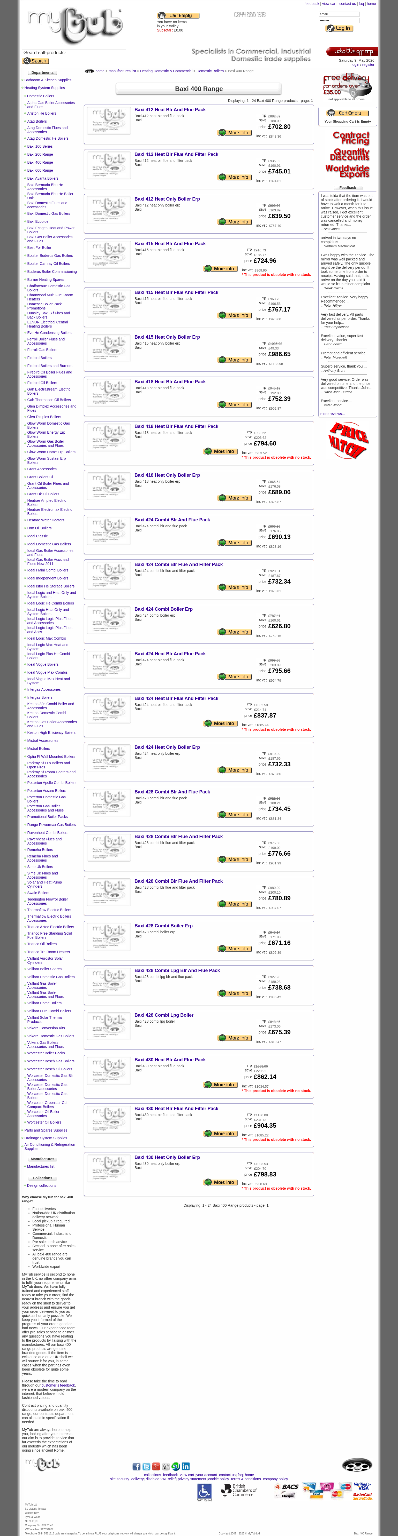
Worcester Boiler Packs (46, 1053)
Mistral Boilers (38, 748)
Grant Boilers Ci (40, 477)
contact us (347, 4)
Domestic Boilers (40, 96)
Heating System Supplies (45, 88)
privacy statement (192, 1479)
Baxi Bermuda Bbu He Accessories (45, 187)
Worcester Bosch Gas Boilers (51, 1061)
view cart (329, 4)
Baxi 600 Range (40, 170)
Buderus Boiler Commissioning (52, 271)
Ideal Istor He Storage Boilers (51, 586)
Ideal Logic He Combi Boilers (50, 603)
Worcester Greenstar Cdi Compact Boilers (47, 1105)
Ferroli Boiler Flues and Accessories (46, 341)
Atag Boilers (37, 121)
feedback (311, 4)
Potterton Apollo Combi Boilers (52, 783)
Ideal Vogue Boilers (43, 664)
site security (119, 1479)
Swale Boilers (38, 893)
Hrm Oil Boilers (39, 528)
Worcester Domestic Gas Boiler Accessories (47, 1087)
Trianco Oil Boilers (42, 944)
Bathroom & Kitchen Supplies (48, 80)
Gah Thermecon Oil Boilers (49, 400)
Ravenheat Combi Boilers (48, 833)
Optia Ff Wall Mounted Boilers (51, 756)
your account (206, 1475)
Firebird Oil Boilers (42, 383)
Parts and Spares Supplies (46, 1130)
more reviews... (332, 414)
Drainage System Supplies (46, 1138)
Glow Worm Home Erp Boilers (51, 452)
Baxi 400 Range (40, 162)
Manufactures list (41, 1166)
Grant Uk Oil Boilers (43, 494)
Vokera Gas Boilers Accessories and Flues (45, 1044)
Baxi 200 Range (40, 154)
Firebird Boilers (39, 358)
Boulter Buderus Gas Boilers (50, 255)
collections (152, 1475)
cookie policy (218, 1479)
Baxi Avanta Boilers (42, 178)
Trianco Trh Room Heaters (48, 952)
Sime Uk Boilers (40, 867)
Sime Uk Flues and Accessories (42, 875)
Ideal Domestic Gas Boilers (49, 544)
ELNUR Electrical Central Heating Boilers (47, 324)
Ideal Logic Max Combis (46, 638)
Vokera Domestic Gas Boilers (50, 1036)
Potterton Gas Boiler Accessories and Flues (45, 808)
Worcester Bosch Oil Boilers (49, 1069)
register (368, 64)
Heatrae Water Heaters (45, 520)
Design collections (41, 1185)
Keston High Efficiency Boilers (51, 732)
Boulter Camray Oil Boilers (48, 263)
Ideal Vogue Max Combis (47, 672)
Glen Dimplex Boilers (44, 417)
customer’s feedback (58, 1385)
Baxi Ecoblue (38, 221)
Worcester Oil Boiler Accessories (43, 1114)
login (355, 64)
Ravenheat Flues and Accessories (44, 841)
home (371, 4)
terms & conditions (246, 1479)
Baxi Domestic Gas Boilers (48, 213)
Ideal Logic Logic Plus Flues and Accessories (49, 621)
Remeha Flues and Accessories (42, 858)
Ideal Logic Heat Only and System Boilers (48, 612)
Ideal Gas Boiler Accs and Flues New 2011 (48, 562)
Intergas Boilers (39, 697)
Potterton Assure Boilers (46, 791)
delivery (137, 1479)
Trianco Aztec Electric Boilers (50, 927)
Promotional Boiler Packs (47, 817)
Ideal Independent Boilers (48, 578)
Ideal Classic (37, 536)
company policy (275, 1479)
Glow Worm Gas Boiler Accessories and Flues (45, 443)
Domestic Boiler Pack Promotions (44, 306)
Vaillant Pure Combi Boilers (49, 1011)
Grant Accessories (42, 469)
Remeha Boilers (40, 850)
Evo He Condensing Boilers (49, 333)
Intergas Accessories (44, 689)
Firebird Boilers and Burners (49, 366)
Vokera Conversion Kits (46, 1028)
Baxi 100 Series (40, 146)
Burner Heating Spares (45, 279)
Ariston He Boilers (41, 113)
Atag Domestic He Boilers (48, 138)
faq (361, 4)
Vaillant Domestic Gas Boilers (51, 977)
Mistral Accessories (42, 740)
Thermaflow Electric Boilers (49, 910)
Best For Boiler (39, 247)
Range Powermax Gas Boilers (51, 825)
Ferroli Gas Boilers (42, 350)
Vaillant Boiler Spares (44, 969)
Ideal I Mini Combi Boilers (48, 570)
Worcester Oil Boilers (44, 1122)
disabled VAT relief (161, 1479)
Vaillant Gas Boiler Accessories (42, 985)
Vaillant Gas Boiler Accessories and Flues (45, 994)
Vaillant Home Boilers (44, 1003)
